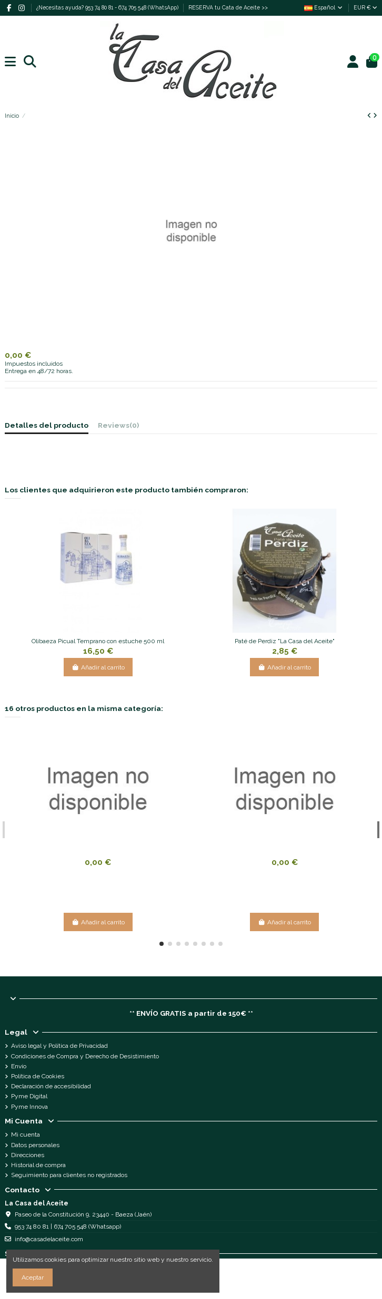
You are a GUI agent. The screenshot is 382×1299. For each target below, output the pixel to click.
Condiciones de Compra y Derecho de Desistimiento (85, 1056)
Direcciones (27, 1155)
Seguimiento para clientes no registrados (69, 1175)
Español (324, 7)
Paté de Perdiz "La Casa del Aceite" (285, 641)
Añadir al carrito (98, 667)
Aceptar (33, 1277)
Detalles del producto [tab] (46, 425)
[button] (161, 944)
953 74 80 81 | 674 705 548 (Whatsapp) (68, 1226)
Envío (18, 1066)
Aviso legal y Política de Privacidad (59, 1045)
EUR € (365, 7)
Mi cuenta (25, 1134)
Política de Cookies (37, 1076)
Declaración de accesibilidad (51, 1086)
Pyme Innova (29, 1106)
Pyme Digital (29, 1096)
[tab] (118, 426)
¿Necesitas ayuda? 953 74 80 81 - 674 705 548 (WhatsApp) (108, 7)
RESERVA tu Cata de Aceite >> (228, 7)
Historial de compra (38, 1165)
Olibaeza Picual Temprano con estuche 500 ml (98, 641)
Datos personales (35, 1145)
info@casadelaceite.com (49, 1239)
